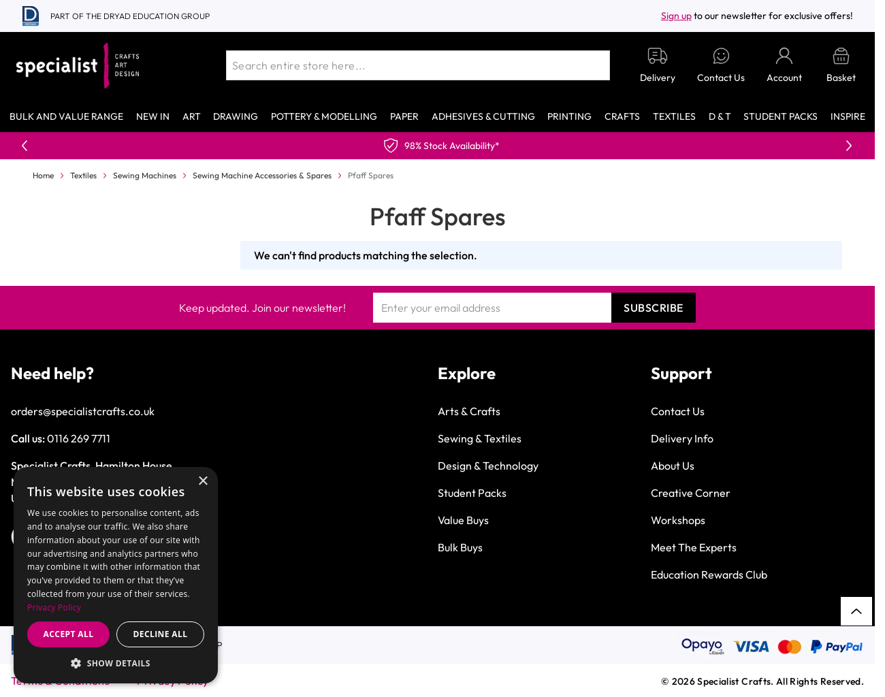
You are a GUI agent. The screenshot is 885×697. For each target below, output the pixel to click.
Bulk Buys (460, 547)
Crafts (622, 116)
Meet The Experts (694, 547)
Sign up (676, 16)
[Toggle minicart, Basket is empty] (841, 66)
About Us (672, 465)
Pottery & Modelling (324, 116)
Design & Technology (488, 465)
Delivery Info (682, 438)
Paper (404, 116)
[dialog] (116, 575)
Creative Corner (690, 493)
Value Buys (463, 520)
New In (153, 116)
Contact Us (678, 411)
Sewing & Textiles (479, 438)
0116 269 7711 (78, 438)
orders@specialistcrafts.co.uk (83, 411)
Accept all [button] (69, 634)
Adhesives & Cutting (483, 116)
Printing (569, 116)
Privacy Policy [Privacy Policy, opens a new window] (54, 607)
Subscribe (653, 307)
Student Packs (780, 116)
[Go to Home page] (77, 65)
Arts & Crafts (469, 411)
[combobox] (418, 65)
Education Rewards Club (709, 574)
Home (43, 175)
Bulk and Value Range (66, 116)
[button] (115, 663)
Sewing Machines (144, 175)
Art (191, 116)
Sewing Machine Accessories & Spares (262, 175)
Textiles (674, 116)
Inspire (848, 116)
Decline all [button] (160, 634)
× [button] (202, 481)
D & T (720, 116)
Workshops (678, 520)
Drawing (235, 116)
